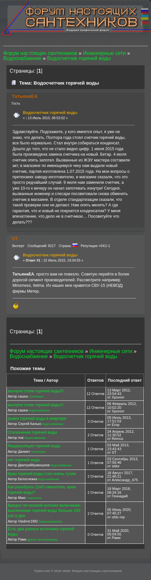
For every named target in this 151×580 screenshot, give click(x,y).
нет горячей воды (24, 460)
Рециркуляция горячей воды (34, 446)
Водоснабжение (39, 410)
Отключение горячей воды (32, 432)
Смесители (34, 498)
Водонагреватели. (51, 521)
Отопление (36, 396)
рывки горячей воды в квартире (37, 418)
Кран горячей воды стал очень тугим (42, 473)
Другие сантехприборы (42, 539)
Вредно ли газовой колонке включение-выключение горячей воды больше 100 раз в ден (44, 510)
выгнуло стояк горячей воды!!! (36, 391)
